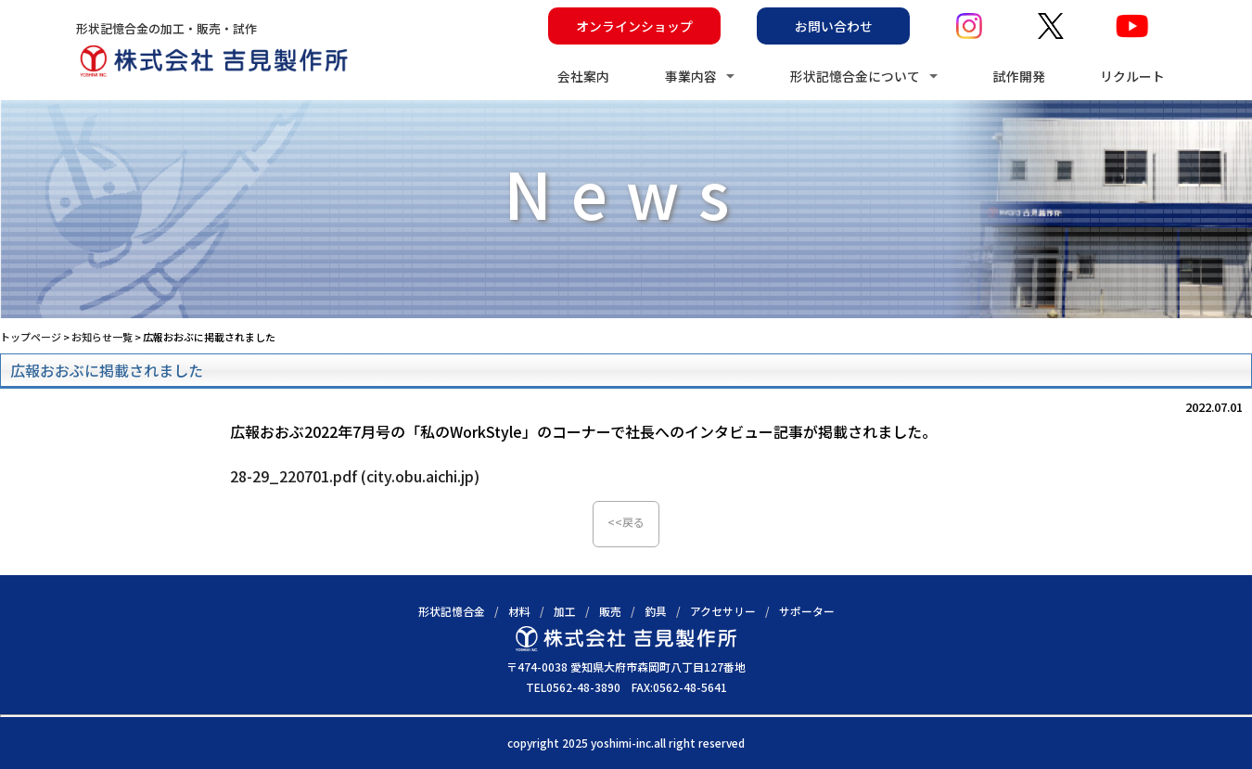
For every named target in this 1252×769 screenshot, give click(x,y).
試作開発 (1019, 76)
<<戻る (626, 522)
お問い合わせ (834, 26)
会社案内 (583, 76)
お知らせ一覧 (102, 336)
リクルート (1132, 76)
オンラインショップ (634, 26)
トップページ (30, 336)
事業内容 (691, 76)
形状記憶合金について (855, 76)
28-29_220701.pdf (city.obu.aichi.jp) (354, 476)
